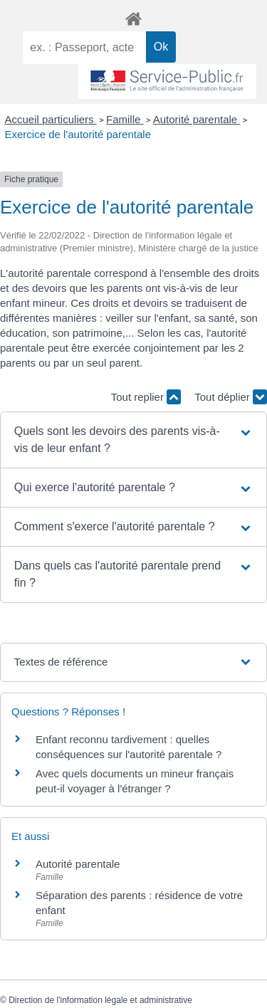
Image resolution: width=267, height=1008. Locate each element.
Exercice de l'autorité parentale (78, 134)
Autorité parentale (197, 119)
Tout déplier (230, 396)
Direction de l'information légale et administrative (100, 1000)
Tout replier (146, 396)
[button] (134, 440)
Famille (125, 119)
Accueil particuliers (51, 119)
